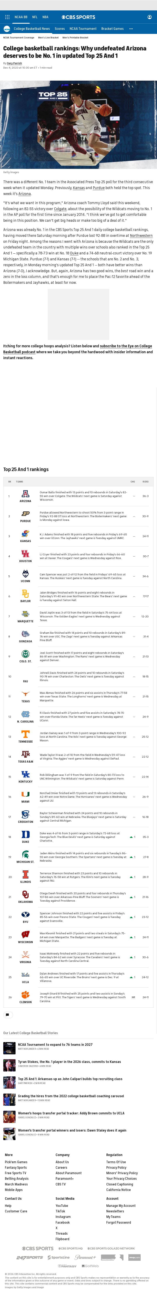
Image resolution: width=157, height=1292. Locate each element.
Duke (74, 253)
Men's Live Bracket (48, 37)
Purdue (99, 188)
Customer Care (16, 1211)
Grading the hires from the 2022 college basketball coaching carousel (71, 1096)
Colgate (60, 209)
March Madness (16, 1184)
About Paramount (69, 1173)
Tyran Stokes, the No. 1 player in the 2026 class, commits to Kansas (69, 1062)
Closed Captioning (119, 1184)
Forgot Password (118, 1223)
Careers (61, 1168)
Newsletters (115, 1211)
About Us (62, 1162)
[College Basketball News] (31, 28)
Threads (62, 1234)
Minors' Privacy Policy (122, 1173)
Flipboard (62, 1239)
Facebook (63, 1223)
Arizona (24, 194)
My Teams (113, 1217)
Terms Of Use (116, 1162)
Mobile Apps (14, 1190)
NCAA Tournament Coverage (18, 37)
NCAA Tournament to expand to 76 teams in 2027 (55, 1045)
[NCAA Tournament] (83, 28)
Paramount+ (65, 1179)
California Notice (118, 1190)
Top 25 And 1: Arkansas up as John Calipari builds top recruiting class (70, 1079)
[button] (131, 28)
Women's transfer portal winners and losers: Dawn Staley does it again (72, 1130)
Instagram (63, 1217)
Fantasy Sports (16, 1168)
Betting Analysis (17, 1179)
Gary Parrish (14, 63)
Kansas (79, 188)
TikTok (60, 1211)
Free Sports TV (15, 1173)
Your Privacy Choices (121, 1179)
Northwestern (141, 235)
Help (8, 1206)
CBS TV (61, 1184)
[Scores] (59, 28)
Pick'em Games (16, 1162)
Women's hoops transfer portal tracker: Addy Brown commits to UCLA (71, 1113)
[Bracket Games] (112, 28)
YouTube (62, 1206)
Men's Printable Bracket (75, 37)
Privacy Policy (116, 1168)
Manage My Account (121, 1206)
